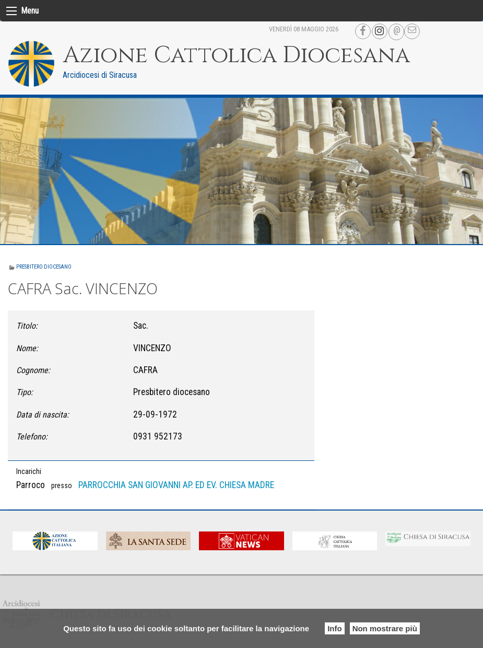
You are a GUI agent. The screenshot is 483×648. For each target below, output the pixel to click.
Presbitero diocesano (44, 266)
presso (61, 485)
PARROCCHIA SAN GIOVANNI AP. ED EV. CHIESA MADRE (176, 485)
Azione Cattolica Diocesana (236, 55)
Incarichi (28, 471)
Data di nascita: (42, 415)
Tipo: (24, 392)
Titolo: (27, 326)
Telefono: (32, 437)
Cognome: (33, 370)
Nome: (27, 348)
